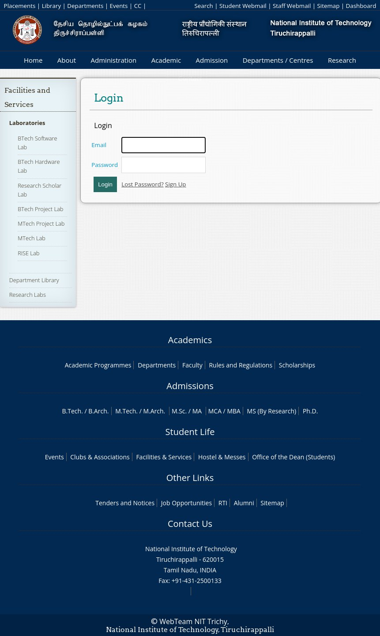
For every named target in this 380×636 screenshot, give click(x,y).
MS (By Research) (272, 411)
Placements (20, 6)
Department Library (34, 280)
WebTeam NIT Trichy (193, 621)
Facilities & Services (164, 457)
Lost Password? (142, 184)
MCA (215, 411)
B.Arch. (98, 411)
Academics (190, 340)
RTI (222, 503)
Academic (166, 60)
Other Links (190, 478)
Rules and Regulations (240, 365)
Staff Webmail (292, 6)
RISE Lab (28, 253)
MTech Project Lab (41, 223)
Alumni (244, 503)
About (66, 60)
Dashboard (361, 6)
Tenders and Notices (124, 503)
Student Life (190, 432)
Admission (212, 60)
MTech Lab (31, 238)
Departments (85, 6)
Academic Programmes (98, 365)
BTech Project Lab (40, 209)
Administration (114, 60)
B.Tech (72, 411)
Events (119, 6)
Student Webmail (243, 6)
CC (138, 6)
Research (342, 60)
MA (197, 411)
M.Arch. (154, 411)
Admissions (189, 386)
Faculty (192, 365)
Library (51, 6)
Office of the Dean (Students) (293, 457)
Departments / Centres (278, 60)
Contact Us (190, 524)
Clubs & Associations (100, 457)
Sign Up (175, 184)
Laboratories (27, 123)
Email (98, 145)
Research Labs (27, 295)
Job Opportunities (186, 503)
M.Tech (125, 411)
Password (104, 165)
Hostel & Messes (222, 457)
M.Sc (178, 411)
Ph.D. (310, 411)
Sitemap (328, 6)
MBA (234, 411)
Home (33, 60)
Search (204, 6)
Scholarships (297, 365)
